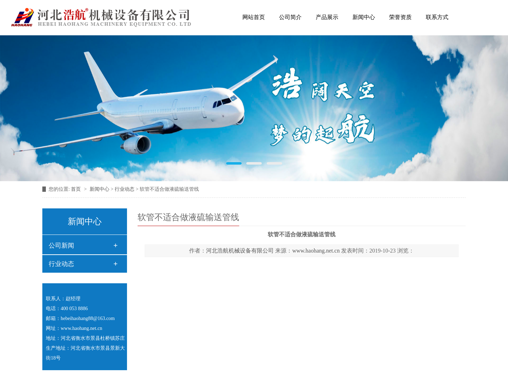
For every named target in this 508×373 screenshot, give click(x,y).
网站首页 (253, 17)
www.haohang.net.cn (315, 251)
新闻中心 (363, 17)
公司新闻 (61, 245)
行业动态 (124, 189)
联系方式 (437, 17)
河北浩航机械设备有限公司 (240, 251)
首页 (76, 189)
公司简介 (290, 17)
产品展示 (327, 17)
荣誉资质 (400, 17)
